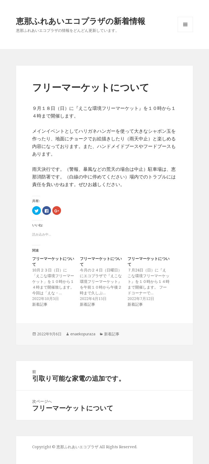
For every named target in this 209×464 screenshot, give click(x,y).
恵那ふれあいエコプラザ (77, 446)
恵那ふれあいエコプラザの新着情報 (80, 21)
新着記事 (111, 333)
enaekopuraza (82, 333)
